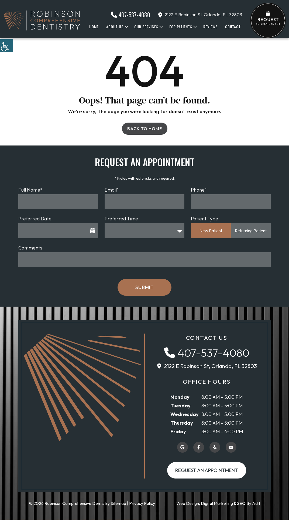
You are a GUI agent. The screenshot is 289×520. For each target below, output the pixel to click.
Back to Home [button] (144, 128)
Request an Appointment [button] (206, 470)
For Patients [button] (180, 26)
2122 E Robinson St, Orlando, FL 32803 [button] (200, 14)
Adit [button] (256, 503)
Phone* (199, 190)
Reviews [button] (210, 26)
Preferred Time (121, 219)
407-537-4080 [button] (130, 15)
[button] (6, 45)
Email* (112, 190)
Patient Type (204, 219)
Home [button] (94, 26)
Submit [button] (144, 287)
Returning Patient (251, 230)
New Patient (210, 230)
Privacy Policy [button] (142, 503)
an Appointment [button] (268, 18)
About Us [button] (114, 26)
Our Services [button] (146, 26)
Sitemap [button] (118, 503)
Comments (30, 248)
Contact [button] (233, 26)
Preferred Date (34, 219)
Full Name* (30, 190)
